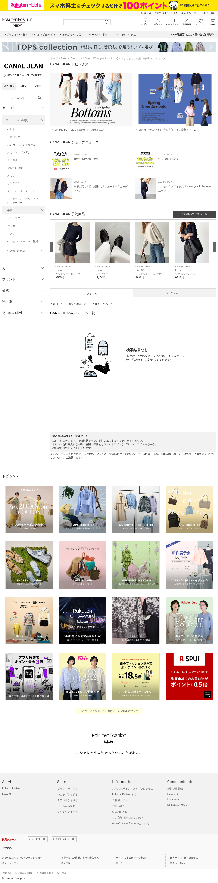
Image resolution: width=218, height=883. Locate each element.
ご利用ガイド (120, 800)
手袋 (9, 210)
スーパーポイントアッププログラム (132, 788)
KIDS (38, 86)
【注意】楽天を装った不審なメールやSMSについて (109, 711)
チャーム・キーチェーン (21, 191)
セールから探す (66, 806)
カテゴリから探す (67, 800)
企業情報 (7, 873)
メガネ (11, 175)
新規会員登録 (175, 788)
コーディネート (174, 293)
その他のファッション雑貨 (22, 241)
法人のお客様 (120, 811)
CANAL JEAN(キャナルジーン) (100, 58)
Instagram (173, 799)
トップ (54, 58)
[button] (73, 253)
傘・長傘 (12, 160)
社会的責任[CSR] (45, 873)
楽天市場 (208, 13)
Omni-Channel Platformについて (130, 823)
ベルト (11, 129)
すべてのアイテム (67, 811)
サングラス (13, 183)
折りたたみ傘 (15, 167)
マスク (11, 233)
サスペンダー (15, 137)
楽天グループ (188, 13)
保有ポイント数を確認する (184, 857)
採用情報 (62, 873)
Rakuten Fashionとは (124, 794)
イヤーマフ (13, 218)
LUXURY (7, 793)
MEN (24, 86)
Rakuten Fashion (70, 58)
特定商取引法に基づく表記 (127, 817)
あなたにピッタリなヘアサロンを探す (22, 857)
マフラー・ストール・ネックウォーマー (22, 200)
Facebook (172, 794)
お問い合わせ (120, 806)
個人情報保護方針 (24, 873)
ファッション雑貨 (17, 120)
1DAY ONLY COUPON (86, 159)
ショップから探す (67, 794)
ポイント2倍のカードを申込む (131, 857)
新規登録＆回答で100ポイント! (159, 13)
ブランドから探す (67, 788)
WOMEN (9, 86)
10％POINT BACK (168, 159)
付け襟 (11, 225)
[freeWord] (23, 98)
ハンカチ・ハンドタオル (21, 144)
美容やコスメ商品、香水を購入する (80, 857)
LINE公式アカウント (179, 804)
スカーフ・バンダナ (18, 152)
